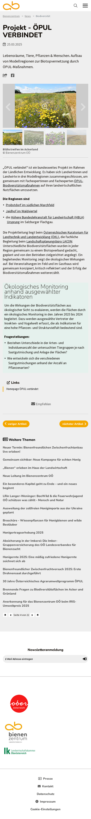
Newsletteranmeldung (45, 650)
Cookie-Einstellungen (45, 809)
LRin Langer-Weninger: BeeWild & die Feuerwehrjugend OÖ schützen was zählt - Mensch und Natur (43, 498)
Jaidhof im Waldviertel (21, 211)
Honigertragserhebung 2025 (23, 533)
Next (83, 106)
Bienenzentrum (11, 16)
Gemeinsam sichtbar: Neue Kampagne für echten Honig (42, 460)
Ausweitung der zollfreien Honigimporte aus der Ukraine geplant (42, 510)
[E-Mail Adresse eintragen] (42, 659)
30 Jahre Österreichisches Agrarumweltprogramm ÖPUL (43, 581)
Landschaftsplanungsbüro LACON (49, 241)
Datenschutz (45, 794)
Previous (8, 106)
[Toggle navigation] (76, 5)
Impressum (45, 802)
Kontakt (45, 786)
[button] (6, 75)
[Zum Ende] (38, 615)
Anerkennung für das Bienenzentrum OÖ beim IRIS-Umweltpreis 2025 (39, 604)
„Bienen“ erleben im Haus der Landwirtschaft (35, 468)
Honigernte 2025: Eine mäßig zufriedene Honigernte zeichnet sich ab (40, 559)
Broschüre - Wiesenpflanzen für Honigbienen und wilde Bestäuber (42, 522)
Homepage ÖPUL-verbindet (22, 389)
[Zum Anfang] (5, 615)
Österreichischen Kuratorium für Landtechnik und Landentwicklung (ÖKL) (45, 234)
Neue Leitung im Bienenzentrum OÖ (28, 476)
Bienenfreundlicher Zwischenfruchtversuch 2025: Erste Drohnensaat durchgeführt (42, 571)
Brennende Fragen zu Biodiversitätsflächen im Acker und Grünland (43, 591)
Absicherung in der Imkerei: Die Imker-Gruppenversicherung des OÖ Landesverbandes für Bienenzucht (39, 545)
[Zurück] (11, 615)
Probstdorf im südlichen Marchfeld (30, 205)
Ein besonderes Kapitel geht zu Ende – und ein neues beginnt (40, 486)
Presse (45, 779)
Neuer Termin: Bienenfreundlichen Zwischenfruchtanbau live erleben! (43, 450)
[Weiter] (32, 615)
